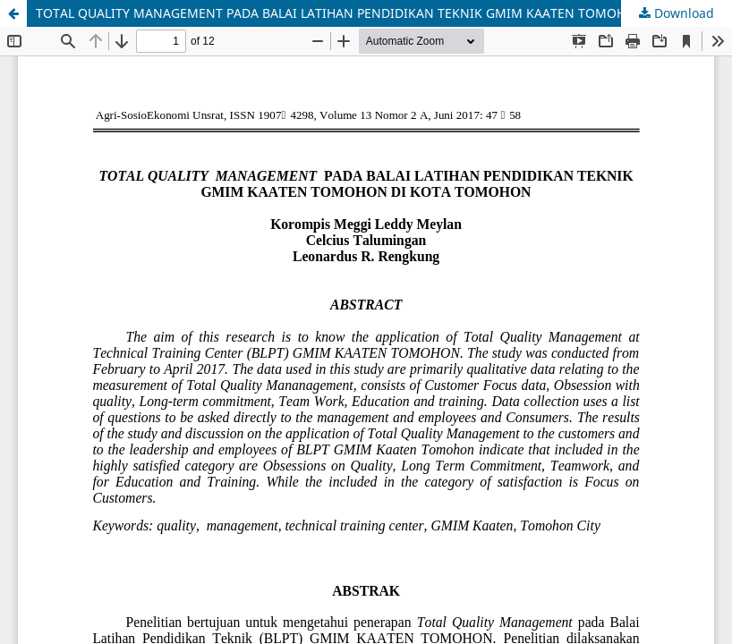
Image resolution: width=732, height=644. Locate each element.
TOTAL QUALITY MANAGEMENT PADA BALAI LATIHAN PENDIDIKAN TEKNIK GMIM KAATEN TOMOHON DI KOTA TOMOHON (384, 12)
